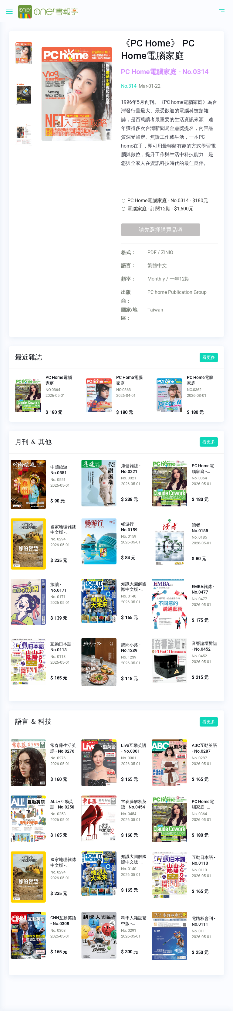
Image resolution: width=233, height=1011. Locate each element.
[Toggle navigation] (221, 11)
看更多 (208, 357)
